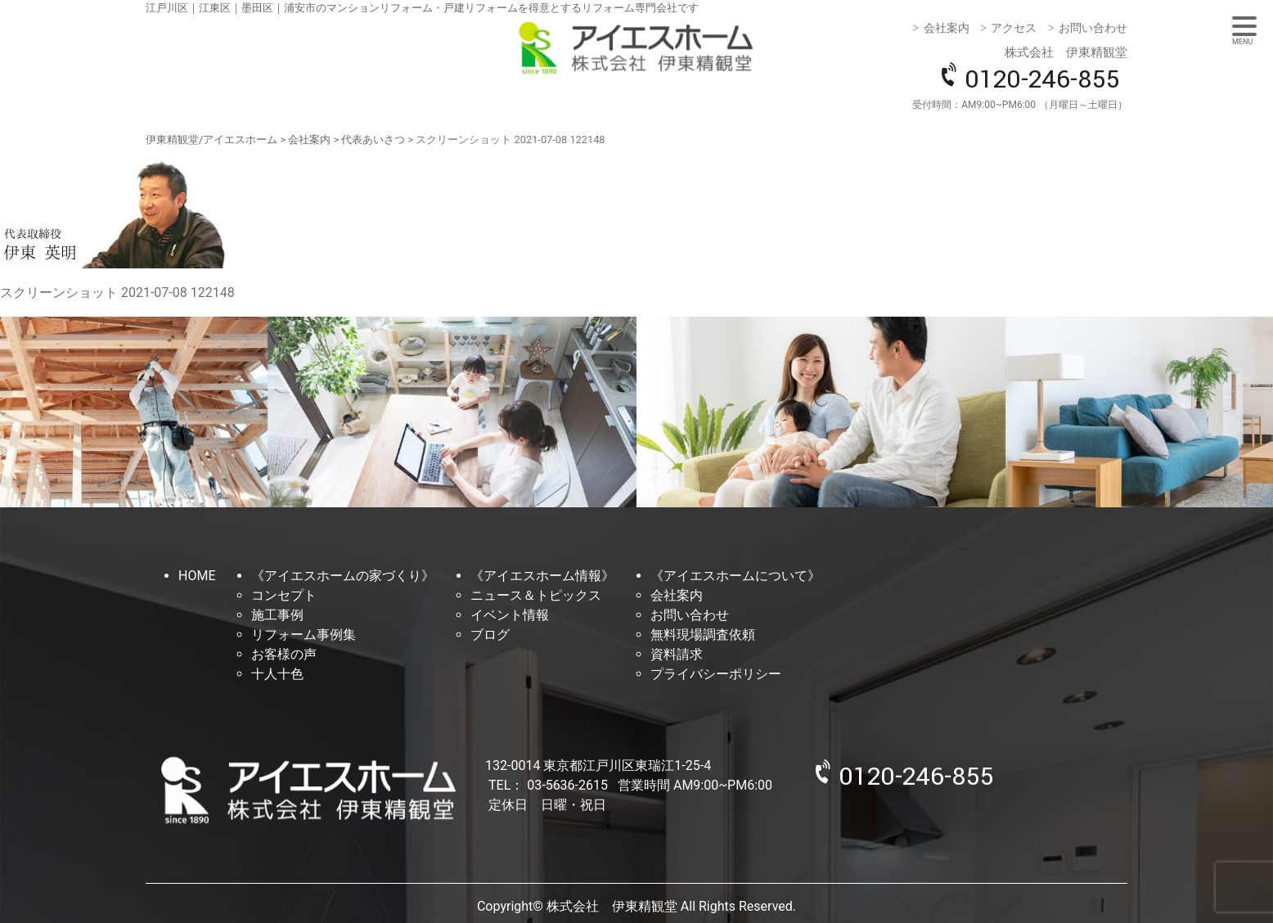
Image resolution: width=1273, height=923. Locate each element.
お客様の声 (284, 654)
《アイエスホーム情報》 (542, 575)
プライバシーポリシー (715, 674)
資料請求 (676, 654)
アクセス (1014, 27)
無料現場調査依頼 (702, 634)
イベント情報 (509, 615)
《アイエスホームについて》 (735, 575)
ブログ (490, 634)
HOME (196, 575)
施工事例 (277, 615)
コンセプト (284, 595)
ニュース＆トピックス (535, 595)
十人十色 (277, 674)
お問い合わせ (1093, 27)
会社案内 (946, 27)
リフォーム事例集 (303, 634)
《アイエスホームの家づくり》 (342, 575)
